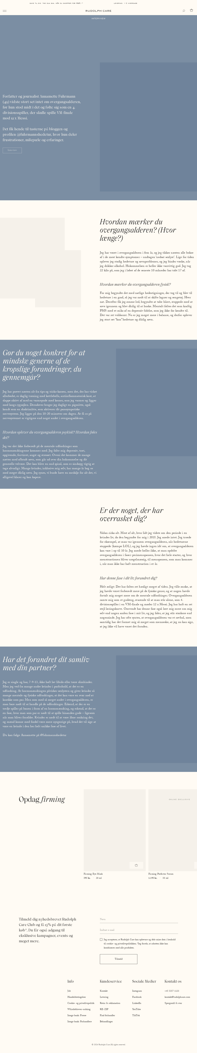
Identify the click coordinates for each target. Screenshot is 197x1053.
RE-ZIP (104, 1010)
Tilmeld (119, 959)
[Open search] (184, 11)
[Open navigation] (4, 10)
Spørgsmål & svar (173, 1003)
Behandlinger (106, 1022)
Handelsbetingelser (76, 997)
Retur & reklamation (110, 1003)
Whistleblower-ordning (78, 1010)
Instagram (137, 991)
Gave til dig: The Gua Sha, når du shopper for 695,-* (56, 3)
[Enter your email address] (139, 930)
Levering (104, 997)
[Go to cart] (192, 10)
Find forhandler (107, 1016)
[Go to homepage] (98, 11)
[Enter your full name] (139, 920)
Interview (12, 150)
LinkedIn (136, 1003)
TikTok (136, 1016)
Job (69, 991)
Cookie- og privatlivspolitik (80, 1003)
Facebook (136, 997)
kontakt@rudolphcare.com (177, 997)
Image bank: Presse (76, 1016)
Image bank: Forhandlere (79, 1022)
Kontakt (104, 991)
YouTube (136, 1010)
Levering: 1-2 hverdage (125, 3)
